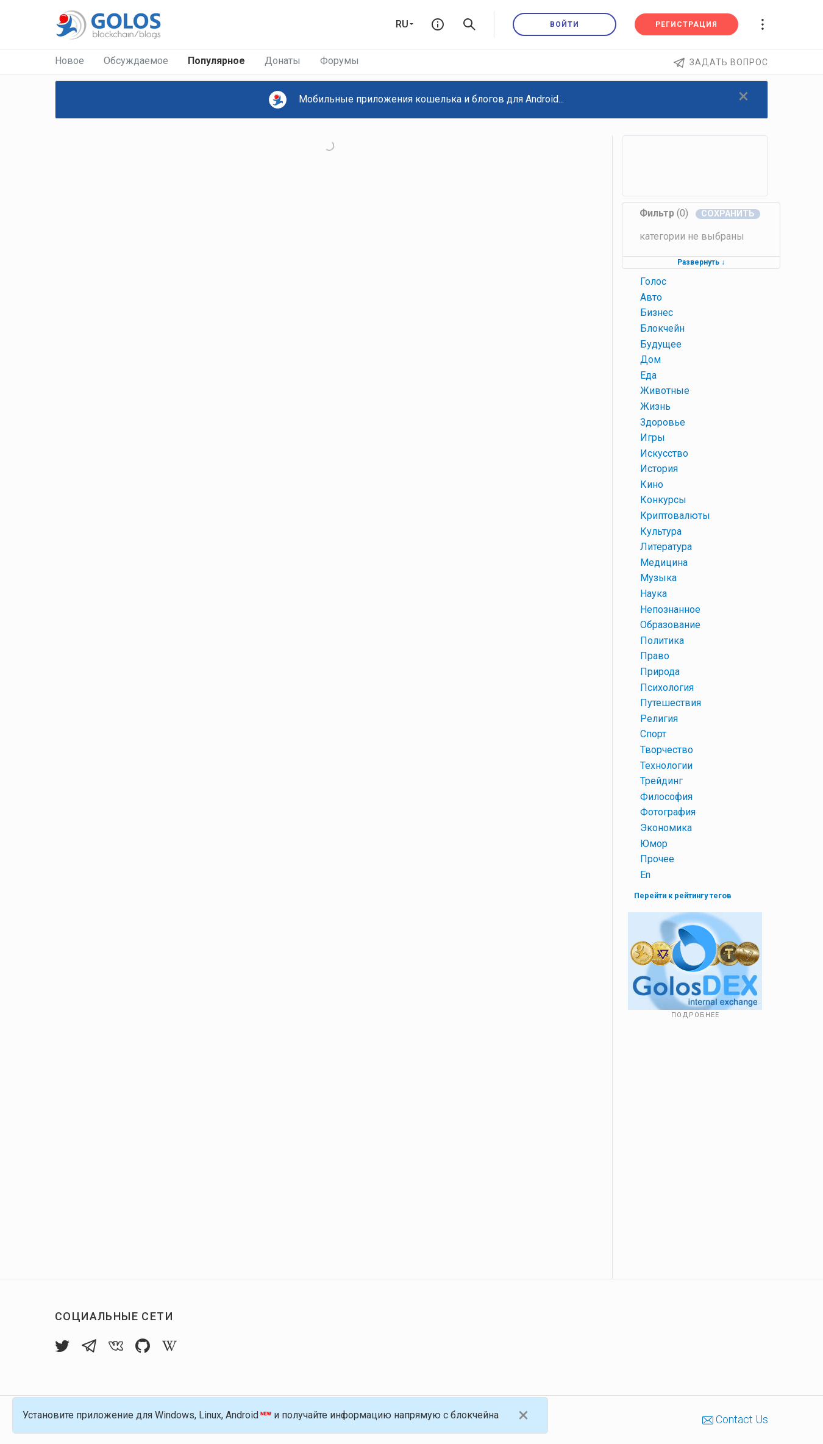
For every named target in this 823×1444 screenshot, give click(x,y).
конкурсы (663, 500)
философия (666, 796)
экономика (666, 828)
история (659, 468)
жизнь (655, 406)
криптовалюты (675, 515)
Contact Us (735, 1419)
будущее (661, 344)
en (645, 875)
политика (662, 640)
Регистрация (686, 24)
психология (667, 687)
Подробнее (695, 1015)
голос (653, 281)
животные (664, 390)
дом (650, 359)
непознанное (670, 609)
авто (651, 297)
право (654, 656)
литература (666, 546)
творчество (666, 750)
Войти (564, 24)
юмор (654, 843)
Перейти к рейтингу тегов (683, 895)
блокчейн (662, 328)
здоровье (662, 422)
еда (648, 375)
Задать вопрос (721, 62)
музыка (658, 578)
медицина (664, 562)
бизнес (656, 312)
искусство (664, 453)
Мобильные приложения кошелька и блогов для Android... (416, 100)
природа (660, 671)
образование (670, 625)
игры (652, 437)
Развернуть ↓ (701, 262)
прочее (657, 859)
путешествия (670, 703)
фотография (668, 812)
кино (651, 484)
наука (653, 593)
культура (661, 531)
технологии (666, 765)
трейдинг (661, 781)
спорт (653, 734)
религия (659, 718)
